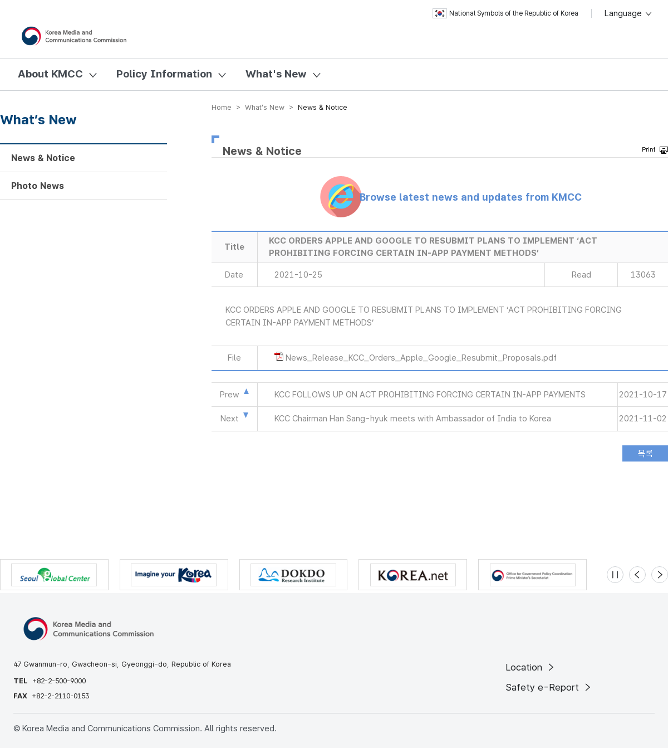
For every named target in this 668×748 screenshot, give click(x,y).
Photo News (37, 186)
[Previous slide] (637, 574)
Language (629, 13)
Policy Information (164, 73)
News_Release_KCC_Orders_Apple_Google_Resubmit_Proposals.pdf (421, 358)
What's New (276, 73)
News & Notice (43, 158)
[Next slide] (659, 574)
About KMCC (50, 73)
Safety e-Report (549, 687)
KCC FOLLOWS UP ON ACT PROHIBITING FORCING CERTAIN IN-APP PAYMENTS (430, 395)
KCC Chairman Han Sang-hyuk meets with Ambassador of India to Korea (412, 419)
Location (530, 667)
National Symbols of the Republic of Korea (505, 13)
